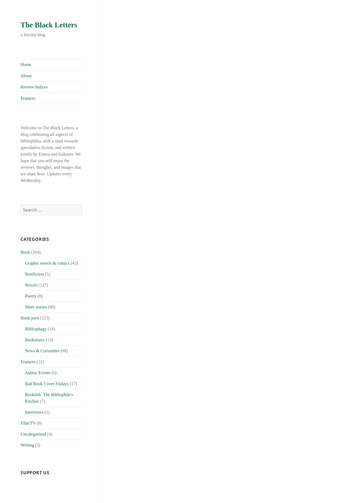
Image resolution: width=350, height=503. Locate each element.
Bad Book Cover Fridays (47, 383)
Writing (27, 445)
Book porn (30, 318)
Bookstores (35, 340)
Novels (31, 285)
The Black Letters (49, 25)
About (26, 75)
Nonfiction (34, 274)
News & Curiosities (42, 350)
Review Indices (34, 87)
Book (25, 252)
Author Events (37, 372)
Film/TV (28, 423)
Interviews (34, 412)
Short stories (36, 307)
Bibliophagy (35, 329)
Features (28, 98)
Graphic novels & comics (47, 263)
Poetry (30, 296)
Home (26, 64)
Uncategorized (33, 434)
